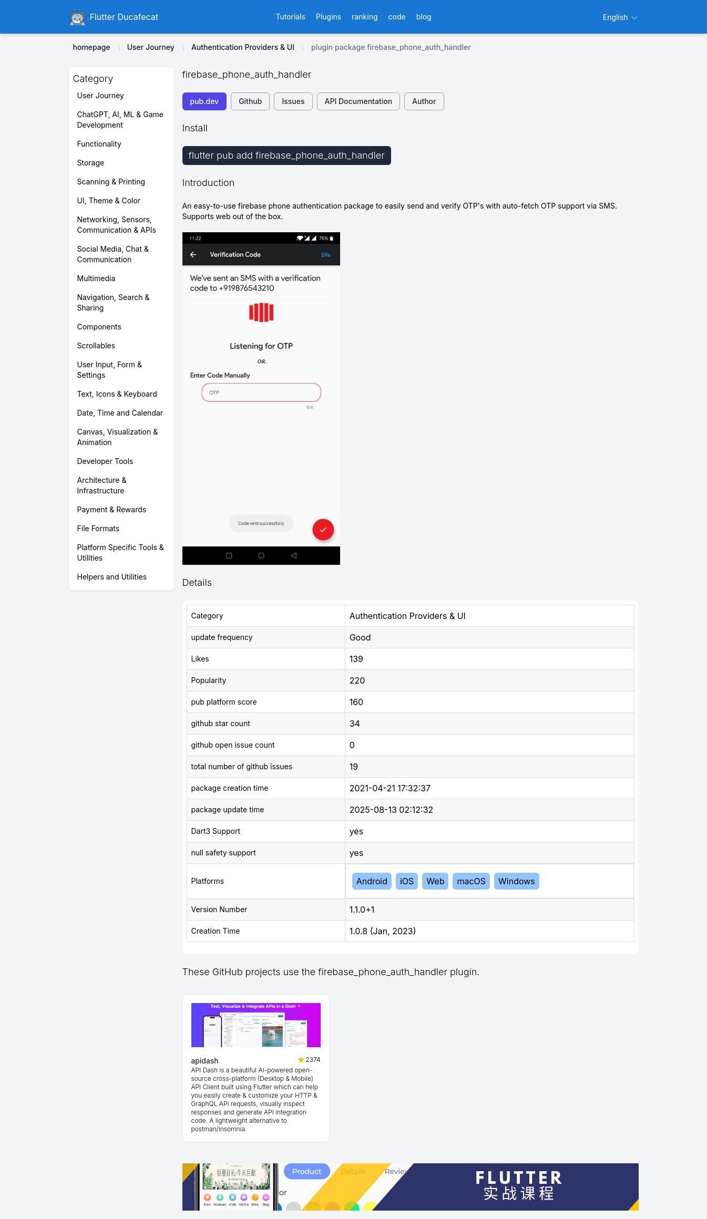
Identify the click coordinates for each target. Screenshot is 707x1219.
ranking (364, 16)
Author (424, 101)
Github (250, 101)
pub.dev (204, 101)
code (397, 16)
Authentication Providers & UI (242, 47)
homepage (91, 47)
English (621, 17)
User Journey (151, 47)
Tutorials (290, 16)
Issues (293, 101)
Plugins (328, 16)
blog (424, 16)
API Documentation (359, 101)
